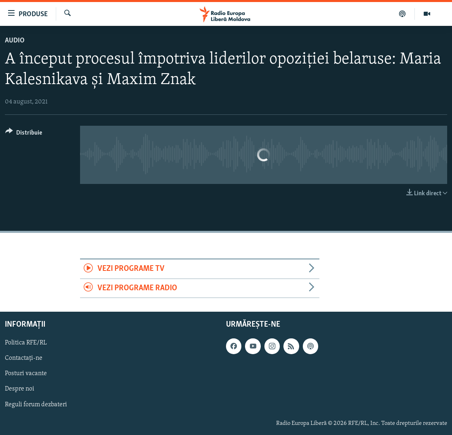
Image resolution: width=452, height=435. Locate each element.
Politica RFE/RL (26, 343)
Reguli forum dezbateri (36, 404)
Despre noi (19, 389)
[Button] (23, 134)
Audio (15, 40)
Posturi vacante (26, 374)
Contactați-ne (23, 358)
